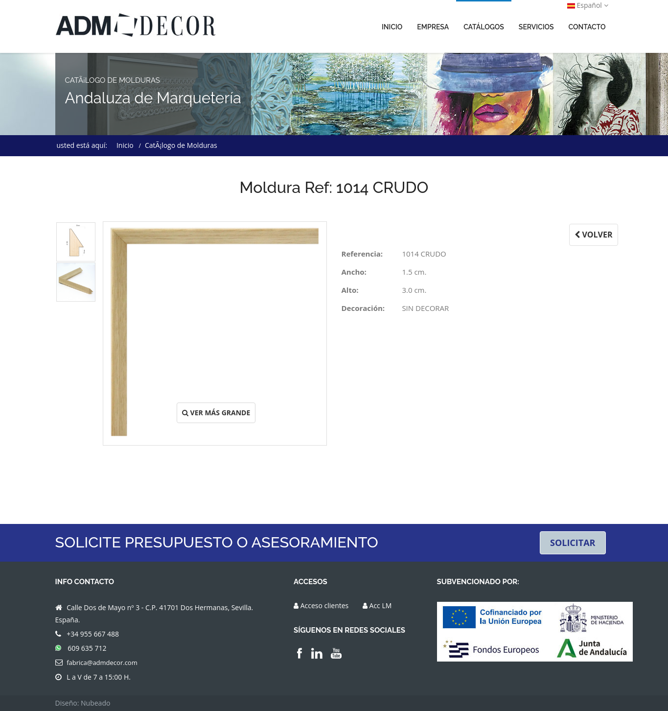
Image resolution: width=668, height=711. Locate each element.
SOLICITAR (573, 542)
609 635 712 (87, 648)
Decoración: (363, 308)
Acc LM (380, 605)
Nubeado (95, 703)
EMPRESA (433, 27)
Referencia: (362, 254)
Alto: (350, 290)
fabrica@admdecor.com (102, 662)
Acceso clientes (324, 605)
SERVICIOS (536, 27)
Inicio (125, 145)
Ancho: (354, 272)
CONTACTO (587, 27)
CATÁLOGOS (483, 27)
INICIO (392, 27)
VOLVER (593, 234)
